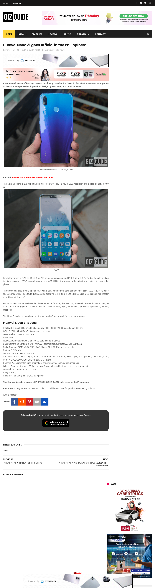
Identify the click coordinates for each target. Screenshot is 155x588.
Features (37, 34)
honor (108, 507)
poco (125, 529)
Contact (16, 3)
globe (108, 512)
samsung (129, 490)
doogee (132, 546)
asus (125, 507)
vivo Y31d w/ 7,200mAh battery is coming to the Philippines (136, 340)
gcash (109, 529)
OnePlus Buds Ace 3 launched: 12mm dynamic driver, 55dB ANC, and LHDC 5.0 (137, 274)
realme (125, 501)
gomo (109, 563)
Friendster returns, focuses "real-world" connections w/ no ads (136, 259)
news (62, 50)
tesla (123, 568)
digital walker (112, 546)
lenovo (109, 518)
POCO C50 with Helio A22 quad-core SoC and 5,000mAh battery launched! (137, 306)
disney (124, 563)
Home (9, 34)
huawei (48, 50)
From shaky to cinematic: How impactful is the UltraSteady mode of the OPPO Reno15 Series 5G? (137, 290)
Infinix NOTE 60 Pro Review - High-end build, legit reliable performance (137, 399)
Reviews (53, 34)
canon (125, 540)
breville (139, 568)
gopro (108, 568)
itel (139, 540)
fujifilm (109, 535)
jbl (124, 552)
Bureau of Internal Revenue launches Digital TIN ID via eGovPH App (137, 385)
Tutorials (83, 34)
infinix (125, 512)
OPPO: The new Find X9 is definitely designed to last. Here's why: (129, 155)
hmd (139, 563)
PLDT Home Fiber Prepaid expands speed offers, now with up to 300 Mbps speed (137, 371)
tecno (127, 518)
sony (108, 524)
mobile (55, 50)
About (6, 3)
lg (140, 512)
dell (137, 552)
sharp (126, 535)
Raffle (67, 34)
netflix (109, 540)
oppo (108, 496)
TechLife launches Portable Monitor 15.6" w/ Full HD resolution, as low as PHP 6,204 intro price (137, 355)
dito (139, 524)
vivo (108, 501)
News (21, 34)
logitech (110, 552)
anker (128, 557)
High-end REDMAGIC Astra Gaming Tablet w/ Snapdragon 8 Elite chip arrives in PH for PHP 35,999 (128, 324)
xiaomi (126, 496)
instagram (111, 557)
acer (124, 524)
